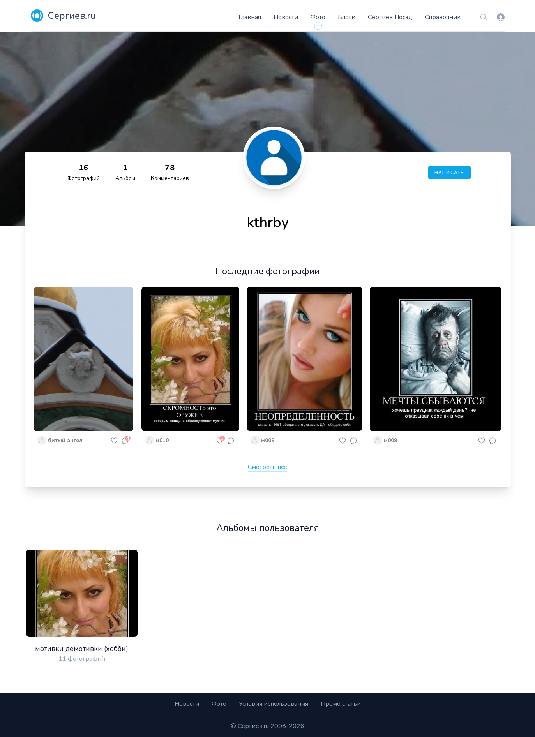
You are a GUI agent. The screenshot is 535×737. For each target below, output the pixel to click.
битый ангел (65, 440)
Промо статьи (341, 704)
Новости (286, 17)
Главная (249, 17)
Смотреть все (267, 467)
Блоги (346, 17)
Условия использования (273, 704)
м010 (162, 440)
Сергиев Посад (390, 17)
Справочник (443, 17)
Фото (318, 17)
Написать (449, 172)
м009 (267, 440)
